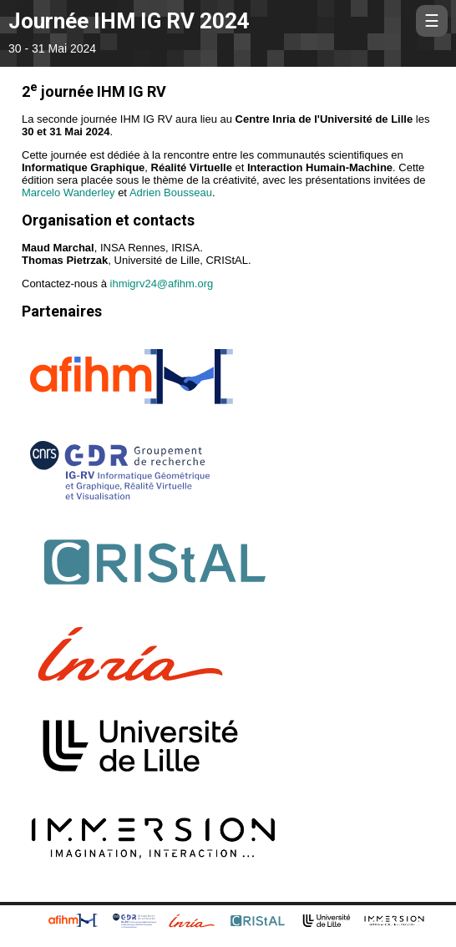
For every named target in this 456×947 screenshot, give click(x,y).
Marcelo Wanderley (68, 192)
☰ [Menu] (435, 20)
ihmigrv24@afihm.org (162, 283)
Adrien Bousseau (170, 192)
